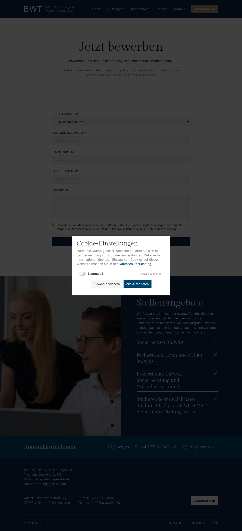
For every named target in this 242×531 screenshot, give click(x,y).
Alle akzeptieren (137, 284)
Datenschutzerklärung (135, 264)
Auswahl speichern (106, 284)
